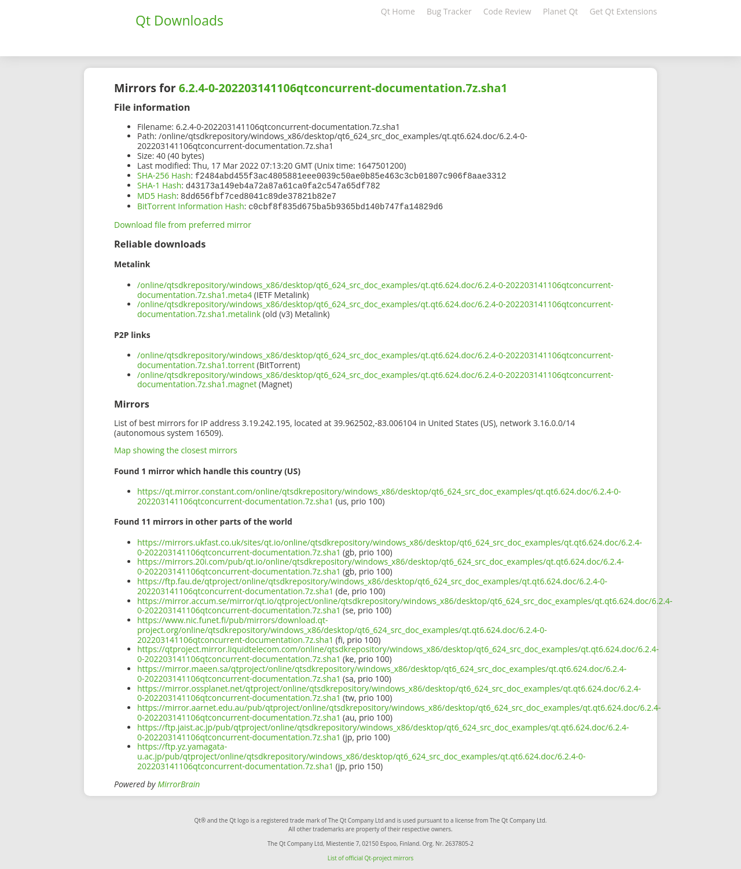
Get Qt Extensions (623, 11)
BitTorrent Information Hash (190, 204)
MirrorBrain (178, 781)
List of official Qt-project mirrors (371, 856)
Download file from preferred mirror (182, 222)
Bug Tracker (449, 11)
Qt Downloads (179, 20)
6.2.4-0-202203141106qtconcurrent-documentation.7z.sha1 (343, 88)
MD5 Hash (157, 194)
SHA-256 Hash (163, 175)
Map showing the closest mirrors (175, 447)
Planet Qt (560, 11)
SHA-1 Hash (159, 184)
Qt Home (398, 11)
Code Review (507, 11)
